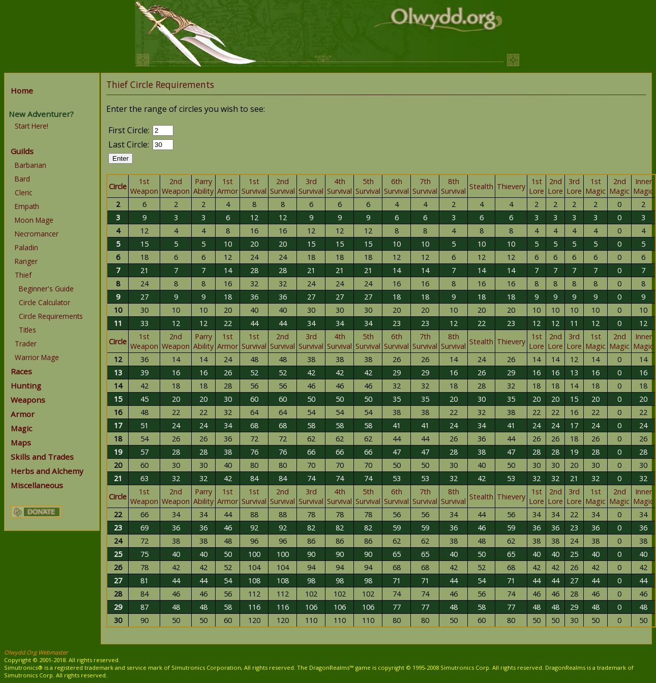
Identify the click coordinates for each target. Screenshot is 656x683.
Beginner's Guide (46, 288)
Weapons (28, 400)
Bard (22, 179)
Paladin (26, 247)
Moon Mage (34, 220)
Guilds (22, 151)
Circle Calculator (44, 302)
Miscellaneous (37, 485)
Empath (27, 206)
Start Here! (31, 126)
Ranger (26, 261)
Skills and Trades (42, 457)
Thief (23, 275)
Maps (21, 442)
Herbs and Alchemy (47, 471)
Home (22, 90)
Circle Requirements (51, 316)
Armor (23, 414)
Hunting (26, 385)
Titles (27, 330)
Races (21, 371)
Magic (21, 428)
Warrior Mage (37, 357)
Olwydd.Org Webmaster (36, 652)
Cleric (23, 192)
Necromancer (36, 234)
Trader (26, 343)
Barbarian (30, 165)
